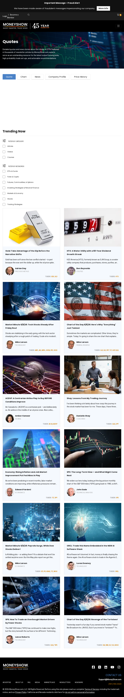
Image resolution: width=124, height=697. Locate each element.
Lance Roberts (22, 637)
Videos (10, 152)
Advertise (7, 682)
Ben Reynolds (83, 268)
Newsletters (65, 682)
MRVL (43, 350)
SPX (51, 350)
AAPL (36, 350)
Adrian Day (20, 268)
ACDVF (55, 424)
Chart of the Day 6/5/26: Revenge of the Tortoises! (92, 619)
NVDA (48, 350)
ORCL (117, 571)
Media (37, 682)
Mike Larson (21, 342)
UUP (113, 350)
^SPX (55, 645)
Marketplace (49, 682)
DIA (104, 645)
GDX (52, 276)
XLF (110, 645)
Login (5, 16)
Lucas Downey (83, 563)
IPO (45, 571)
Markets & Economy (15, 193)
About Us (19, 682)
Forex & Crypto (13, 177)
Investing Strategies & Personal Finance (23, 188)
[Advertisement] (62, 101)
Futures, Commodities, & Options (20, 182)
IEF (42, 571)
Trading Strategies (14, 204)
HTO (117, 276)
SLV (105, 350)
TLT (111, 350)
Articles (10, 146)
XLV (113, 645)
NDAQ (48, 571)
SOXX (55, 350)
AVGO (55, 571)
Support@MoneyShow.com (110, 679)
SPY (107, 350)
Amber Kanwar (22, 416)
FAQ (29, 682)
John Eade (81, 489)
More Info (103, 8)
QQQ (117, 350)
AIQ (40, 350)
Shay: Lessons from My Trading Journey (87, 398)
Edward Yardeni (23, 489)
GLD (56, 276)
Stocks (10, 199)
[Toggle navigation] (118, 26)
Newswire (79, 682)
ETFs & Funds (12, 171)
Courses (10, 157)
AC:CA (50, 424)
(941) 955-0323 (114, 684)
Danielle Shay (83, 416)
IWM (107, 645)
